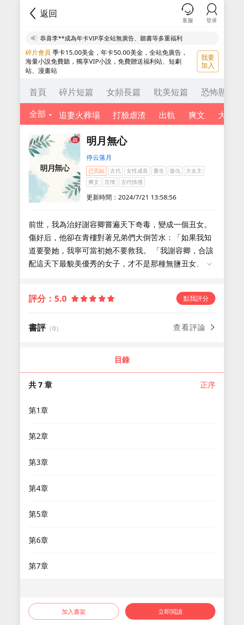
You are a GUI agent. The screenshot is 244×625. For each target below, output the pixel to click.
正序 (207, 385)
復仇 (175, 170)
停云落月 (99, 157)
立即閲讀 (170, 608)
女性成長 (137, 170)
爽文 (93, 182)
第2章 (38, 436)
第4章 (38, 488)
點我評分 (196, 298)
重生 (158, 170)
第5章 (38, 514)
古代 (115, 170)
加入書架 (73, 608)
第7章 (38, 566)
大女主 (194, 170)
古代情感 (132, 182)
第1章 (38, 410)
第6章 (38, 540)
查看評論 (194, 327)
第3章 (38, 462)
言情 (110, 182)
